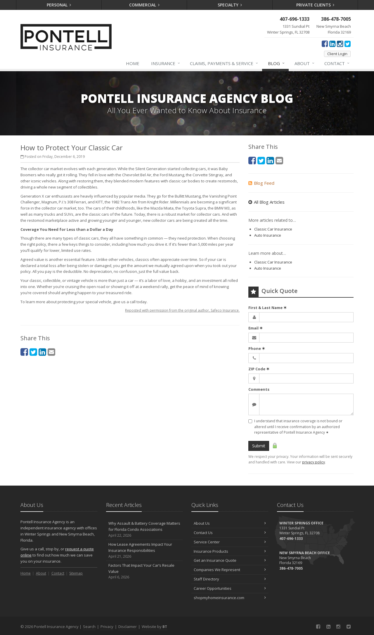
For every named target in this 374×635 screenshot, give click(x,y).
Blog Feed (261, 183)
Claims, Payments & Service (224, 63)
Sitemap (76, 573)
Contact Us (230, 532)
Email (255, 328)
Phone (256, 348)
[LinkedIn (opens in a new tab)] (332, 43)
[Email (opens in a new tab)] (51, 352)
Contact (337, 63)
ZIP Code (258, 368)
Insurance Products (230, 551)
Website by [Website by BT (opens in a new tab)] (154, 626)
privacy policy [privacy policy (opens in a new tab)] (313, 462)
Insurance (166, 63)
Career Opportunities (230, 588)
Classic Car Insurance (273, 229)
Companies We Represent (230, 569)
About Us (230, 523)
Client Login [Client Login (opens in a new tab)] (337, 53)
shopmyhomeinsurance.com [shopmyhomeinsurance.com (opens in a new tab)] (230, 597)
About (305, 63)
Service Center (230, 542)
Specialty (230, 5)
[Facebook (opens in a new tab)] (325, 43)
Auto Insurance (267, 235)
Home (132, 63)
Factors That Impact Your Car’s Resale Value (144, 571)
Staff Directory (230, 579)
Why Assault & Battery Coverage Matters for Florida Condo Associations (144, 529)
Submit (258, 446)
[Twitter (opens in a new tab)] (347, 43)
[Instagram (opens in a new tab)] (340, 43)
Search (89, 626)
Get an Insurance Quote (230, 560)
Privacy (107, 626)
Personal (59, 5)
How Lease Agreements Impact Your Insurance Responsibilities (144, 550)
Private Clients (315, 5)
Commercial (144, 5)
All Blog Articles (266, 202)
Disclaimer (127, 626)
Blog (276, 63)
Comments (258, 389)
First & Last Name (267, 307)
